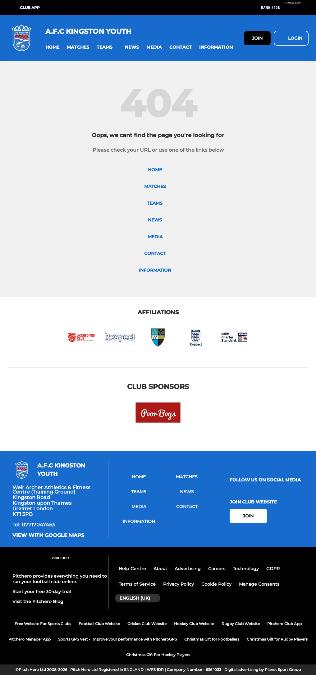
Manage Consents (259, 584)
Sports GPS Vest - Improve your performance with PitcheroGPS (117, 639)
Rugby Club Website (241, 623)
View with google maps (48, 535)
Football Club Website (99, 623)
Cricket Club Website (147, 623)
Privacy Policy (178, 584)
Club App (30, 7)
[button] (52, 47)
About (160, 568)
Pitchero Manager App (29, 639)
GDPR (273, 568)
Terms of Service (137, 584)
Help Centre (132, 568)
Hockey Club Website (194, 623)
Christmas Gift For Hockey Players (158, 654)
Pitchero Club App (284, 623)
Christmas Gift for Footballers (211, 639)
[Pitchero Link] (296, 10)
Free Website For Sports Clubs (43, 623)
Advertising (188, 568)
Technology (246, 568)
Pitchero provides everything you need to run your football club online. (59, 578)
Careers (216, 568)
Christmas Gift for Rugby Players (277, 639)
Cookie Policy (216, 584)
